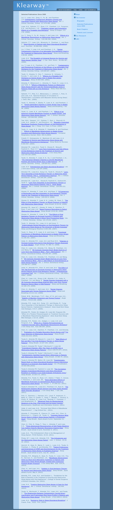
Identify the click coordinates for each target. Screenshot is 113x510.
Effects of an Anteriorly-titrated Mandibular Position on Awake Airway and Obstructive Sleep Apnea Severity (43, 113)
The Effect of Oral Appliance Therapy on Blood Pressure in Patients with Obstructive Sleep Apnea (44, 202)
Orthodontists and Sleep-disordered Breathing (47, 166)
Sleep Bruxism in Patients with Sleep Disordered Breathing (45, 44)
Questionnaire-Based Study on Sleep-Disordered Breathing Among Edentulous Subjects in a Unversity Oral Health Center (44, 362)
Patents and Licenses (85, 32)
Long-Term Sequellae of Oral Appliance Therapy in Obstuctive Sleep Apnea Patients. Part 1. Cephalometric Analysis (44, 173)
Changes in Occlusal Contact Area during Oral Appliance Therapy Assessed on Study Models (44, 243)
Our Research (80, 36)
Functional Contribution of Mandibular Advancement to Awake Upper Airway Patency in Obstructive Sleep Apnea (45, 234)
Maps (77, 14)
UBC (76, 39)
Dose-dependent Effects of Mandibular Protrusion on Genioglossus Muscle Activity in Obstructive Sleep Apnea (43, 381)
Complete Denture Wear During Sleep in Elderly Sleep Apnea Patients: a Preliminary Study (44, 417)
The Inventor (79, 17)
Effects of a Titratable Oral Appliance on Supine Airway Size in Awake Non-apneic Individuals (42, 78)
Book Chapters (82, 29)
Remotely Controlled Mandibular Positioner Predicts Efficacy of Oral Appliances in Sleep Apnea (45, 124)
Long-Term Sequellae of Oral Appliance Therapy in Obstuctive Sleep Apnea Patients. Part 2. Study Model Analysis (43, 184)
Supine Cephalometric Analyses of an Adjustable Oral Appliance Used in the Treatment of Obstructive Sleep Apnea (45, 51)
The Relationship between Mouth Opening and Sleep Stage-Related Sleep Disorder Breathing (44, 388)
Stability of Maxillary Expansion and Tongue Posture (41, 298)
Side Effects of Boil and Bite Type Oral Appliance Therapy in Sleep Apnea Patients (44, 341)
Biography (80, 21)
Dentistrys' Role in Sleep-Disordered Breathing (48, 500)
